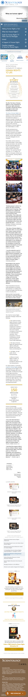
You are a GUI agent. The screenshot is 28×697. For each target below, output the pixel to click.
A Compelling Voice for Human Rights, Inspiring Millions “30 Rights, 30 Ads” (13, 551)
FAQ (15, 678)
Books (18, 678)
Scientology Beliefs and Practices (15, 677)
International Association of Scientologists (12, 687)
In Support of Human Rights (10, 42)
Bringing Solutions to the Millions (11, 564)
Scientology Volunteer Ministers (11, 686)
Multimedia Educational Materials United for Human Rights (13, 547)
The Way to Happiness (12, 58)
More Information (5, 679)
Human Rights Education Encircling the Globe (13, 561)
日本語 (15, 670)
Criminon (12, 688)
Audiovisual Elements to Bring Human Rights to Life (12, 554)
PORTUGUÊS (9, 673)
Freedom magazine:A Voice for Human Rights (10, 46)
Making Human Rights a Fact (11, 29)
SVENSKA (23, 671)
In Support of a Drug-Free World (13, 689)
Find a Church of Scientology (18, 679)
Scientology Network (16, 683)
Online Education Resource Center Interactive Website (12, 558)
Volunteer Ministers (9, 678)
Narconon (17, 688)
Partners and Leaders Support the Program (14, 566)
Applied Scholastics (20, 57)
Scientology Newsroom (18, 684)
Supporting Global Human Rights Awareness (11, 540)
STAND (22, 687)
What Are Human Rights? (10, 32)
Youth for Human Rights (12, 690)
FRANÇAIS (8, 670)
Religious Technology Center (12, 685)
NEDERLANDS (5, 671)
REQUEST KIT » (14, 649)
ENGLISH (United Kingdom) (18, 669)
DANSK (3, 670)
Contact (10, 679)
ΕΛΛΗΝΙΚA (23, 672)
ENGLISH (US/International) (7, 669)
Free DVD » (14, 594)
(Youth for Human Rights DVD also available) (14, 598)
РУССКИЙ (19, 670)
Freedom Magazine (16, 687)
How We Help (4, 61)
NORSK (18, 671)
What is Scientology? (10, 684)
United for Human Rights (12, 367)
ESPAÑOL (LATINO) (6, 672)
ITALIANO (4, 673)
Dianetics (10, 683)
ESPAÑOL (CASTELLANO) (15, 672)
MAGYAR (15, 671)
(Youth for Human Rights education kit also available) (14, 653)
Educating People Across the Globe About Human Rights (13, 544)
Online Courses (22, 678)
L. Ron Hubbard (5, 677)
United (4, 39)
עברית (12, 670)
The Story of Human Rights (12, 113)
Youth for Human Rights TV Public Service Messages (10, 36)
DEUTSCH (11, 671)
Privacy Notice (4, 695)
